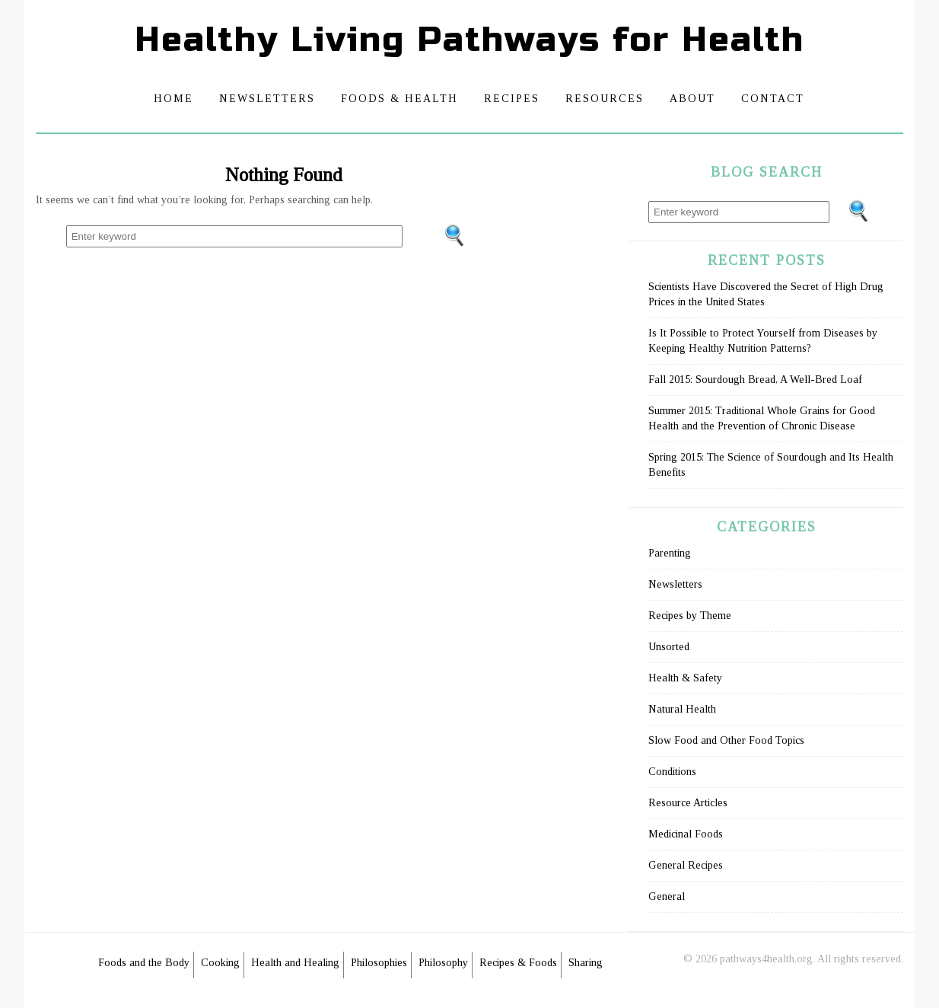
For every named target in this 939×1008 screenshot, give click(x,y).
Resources (604, 98)
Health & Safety (685, 678)
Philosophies (379, 962)
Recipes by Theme (689, 615)
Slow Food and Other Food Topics (726, 740)
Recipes (512, 98)
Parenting (669, 553)
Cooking (220, 962)
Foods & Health (399, 98)
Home (173, 98)
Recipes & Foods (518, 962)
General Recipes (685, 865)
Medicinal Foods (685, 834)
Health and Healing (295, 962)
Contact (772, 98)
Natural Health (682, 709)
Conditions (672, 771)
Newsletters (267, 98)
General (666, 896)
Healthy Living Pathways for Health (469, 40)
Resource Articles (687, 803)
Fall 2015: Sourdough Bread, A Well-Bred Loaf (755, 379)
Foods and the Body (143, 962)
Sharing (585, 962)
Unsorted (668, 646)
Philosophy (443, 962)
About (692, 98)
